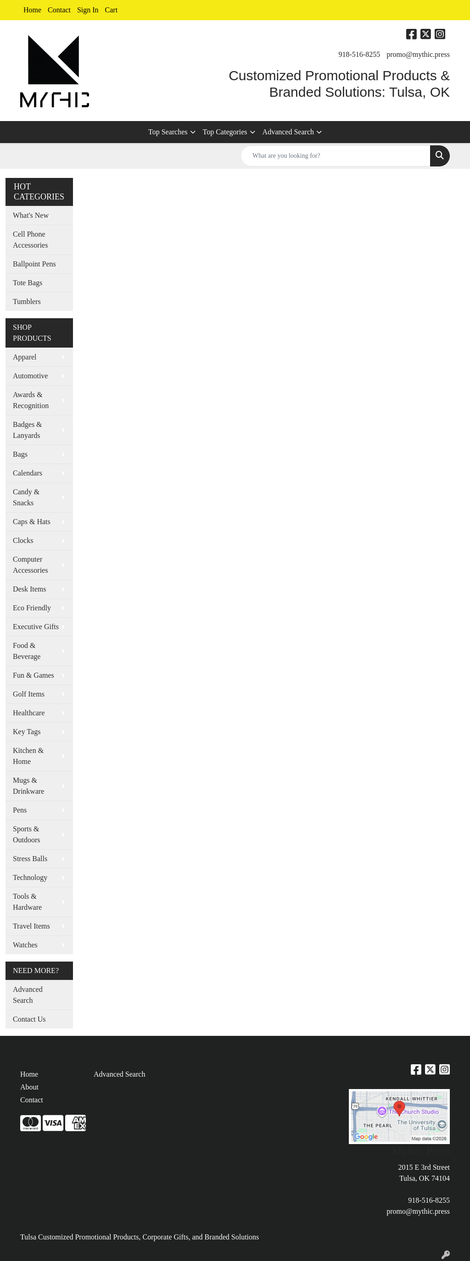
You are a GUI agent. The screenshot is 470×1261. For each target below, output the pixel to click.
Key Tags (26, 732)
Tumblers (27, 301)
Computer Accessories (30, 564)
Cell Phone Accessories (30, 239)
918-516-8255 (359, 54)
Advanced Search (288, 132)
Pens (20, 810)
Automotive (30, 376)
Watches (25, 945)
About (29, 1087)
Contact (59, 10)
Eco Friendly (32, 608)
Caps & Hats (31, 521)
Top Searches (168, 132)
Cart (111, 10)
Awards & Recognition (31, 400)
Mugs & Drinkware (28, 785)
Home (32, 10)
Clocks (23, 540)
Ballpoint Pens (34, 264)
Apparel (25, 357)
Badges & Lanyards (27, 429)
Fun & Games (33, 675)
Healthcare (29, 713)
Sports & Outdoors (26, 834)
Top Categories (225, 132)
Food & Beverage (26, 651)
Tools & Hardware (27, 901)
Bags (20, 454)
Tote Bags (27, 283)
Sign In (88, 10)
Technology (30, 877)
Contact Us (29, 1019)
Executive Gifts (36, 626)
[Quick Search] (336, 155)
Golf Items (29, 694)
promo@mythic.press (418, 54)
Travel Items (31, 926)
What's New (31, 215)
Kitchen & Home (28, 756)
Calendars (27, 473)
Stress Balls (30, 859)
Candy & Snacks (26, 497)
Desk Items (29, 589)
